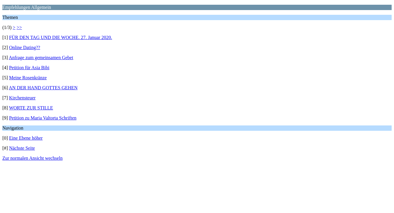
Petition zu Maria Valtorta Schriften (42, 117)
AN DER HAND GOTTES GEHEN (43, 87)
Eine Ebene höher (26, 138)
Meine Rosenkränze (28, 77)
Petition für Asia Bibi (29, 67)
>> (19, 27)
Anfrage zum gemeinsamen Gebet (41, 57)
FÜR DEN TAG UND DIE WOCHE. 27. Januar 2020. (60, 37)
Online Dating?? (24, 47)
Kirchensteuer (22, 97)
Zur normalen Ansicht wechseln (32, 158)
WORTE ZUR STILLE (31, 107)
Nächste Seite (22, 148)
